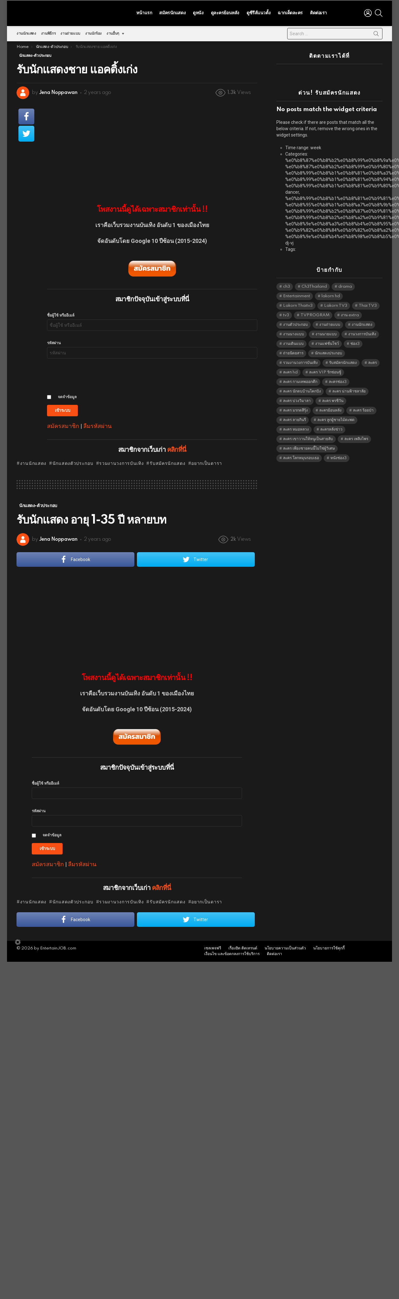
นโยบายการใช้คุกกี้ (329, 947)
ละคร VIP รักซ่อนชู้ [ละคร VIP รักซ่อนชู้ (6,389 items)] (325, 371)
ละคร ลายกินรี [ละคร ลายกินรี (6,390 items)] (294, 418)
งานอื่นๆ (112, 33)
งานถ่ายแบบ (70, 32)
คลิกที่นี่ (176, 448)
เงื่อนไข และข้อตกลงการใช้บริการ (232, 952)
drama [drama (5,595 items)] (345, 285)
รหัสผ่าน (54, 341)
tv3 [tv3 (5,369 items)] (286, 313)
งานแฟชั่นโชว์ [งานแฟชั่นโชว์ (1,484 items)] (327, 342)
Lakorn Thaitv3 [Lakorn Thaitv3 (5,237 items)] (298, 304)
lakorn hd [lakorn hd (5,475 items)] (330, 294)
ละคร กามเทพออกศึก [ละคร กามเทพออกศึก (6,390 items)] (300, 380)
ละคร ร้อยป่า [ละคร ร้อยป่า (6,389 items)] (363, 409)
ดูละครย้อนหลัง (225, 12)
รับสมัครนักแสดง (167, 462)
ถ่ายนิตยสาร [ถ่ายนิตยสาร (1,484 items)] (293, 352)
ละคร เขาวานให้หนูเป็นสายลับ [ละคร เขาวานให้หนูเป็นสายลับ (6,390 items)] (308, 437)
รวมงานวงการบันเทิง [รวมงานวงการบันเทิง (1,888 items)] (300, 361)
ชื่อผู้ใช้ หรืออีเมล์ (60, 314)
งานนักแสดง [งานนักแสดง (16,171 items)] (362, 323)
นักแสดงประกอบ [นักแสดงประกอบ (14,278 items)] (328, 352)
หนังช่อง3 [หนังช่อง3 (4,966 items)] (338, 456)
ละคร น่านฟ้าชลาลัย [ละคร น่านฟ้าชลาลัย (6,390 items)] (349, 390)
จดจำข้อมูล (67, 395)
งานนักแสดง (26, 32)
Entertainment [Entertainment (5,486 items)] (296, 294)
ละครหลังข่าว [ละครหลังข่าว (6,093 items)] (331, 428)
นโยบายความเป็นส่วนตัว (285, 947)
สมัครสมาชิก (63, 424)
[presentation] (95, 374)
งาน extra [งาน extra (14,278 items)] (350, 313)
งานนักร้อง (93, 32)
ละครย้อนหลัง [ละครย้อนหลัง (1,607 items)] (330, 409)
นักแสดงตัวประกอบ (72, 462)
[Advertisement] (152, 146)
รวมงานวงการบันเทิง (121, 462)
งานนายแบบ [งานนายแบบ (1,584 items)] (326, 333)
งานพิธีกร (48, 32)
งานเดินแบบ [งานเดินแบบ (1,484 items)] (293, 342)
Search (376, 33)
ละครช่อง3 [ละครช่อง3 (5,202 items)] (338, 380)
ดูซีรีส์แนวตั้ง (258, 12)
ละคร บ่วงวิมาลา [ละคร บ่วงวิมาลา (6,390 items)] (297, 399)
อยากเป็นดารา (206, 462)
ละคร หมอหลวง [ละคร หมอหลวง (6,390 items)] (296, 428)
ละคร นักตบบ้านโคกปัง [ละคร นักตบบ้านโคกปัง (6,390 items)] (302, 390)
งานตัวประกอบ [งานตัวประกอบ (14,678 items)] (295, 323)
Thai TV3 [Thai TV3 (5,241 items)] (368, 304)
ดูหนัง (198, 12)
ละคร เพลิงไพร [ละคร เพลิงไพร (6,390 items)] (356, 437)
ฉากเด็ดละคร (290, 12)
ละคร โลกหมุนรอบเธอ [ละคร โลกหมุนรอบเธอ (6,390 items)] (301, 456)
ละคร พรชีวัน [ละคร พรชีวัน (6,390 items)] (332, 399)
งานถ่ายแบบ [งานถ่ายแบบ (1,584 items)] (329, 323)
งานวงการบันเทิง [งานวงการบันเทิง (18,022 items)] (362, 333)
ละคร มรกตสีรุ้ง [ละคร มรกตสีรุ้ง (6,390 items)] (295, 409)
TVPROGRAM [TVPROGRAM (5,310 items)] (315, 313)
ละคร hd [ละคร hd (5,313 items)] (290, 371)
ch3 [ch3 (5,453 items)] (286, 285)
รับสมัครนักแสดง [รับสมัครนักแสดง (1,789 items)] (343, 361)
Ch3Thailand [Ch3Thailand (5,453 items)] (314, 285)
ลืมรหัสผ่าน (97, 424)
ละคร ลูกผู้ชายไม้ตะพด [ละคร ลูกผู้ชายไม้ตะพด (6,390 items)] (336, 418)
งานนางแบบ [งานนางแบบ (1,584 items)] (293, 333)
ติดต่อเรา (318, 12)
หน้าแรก (144, 12)
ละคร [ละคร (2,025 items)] (372, 361)
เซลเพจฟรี (212, 947)
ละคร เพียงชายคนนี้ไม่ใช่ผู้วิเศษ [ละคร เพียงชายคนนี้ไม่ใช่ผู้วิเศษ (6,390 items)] (309, 447)
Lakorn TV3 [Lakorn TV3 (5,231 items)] (335, 304)
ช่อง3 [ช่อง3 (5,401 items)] (355, 342)
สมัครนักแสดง (172, 12)
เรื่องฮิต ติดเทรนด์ (242, 947)
